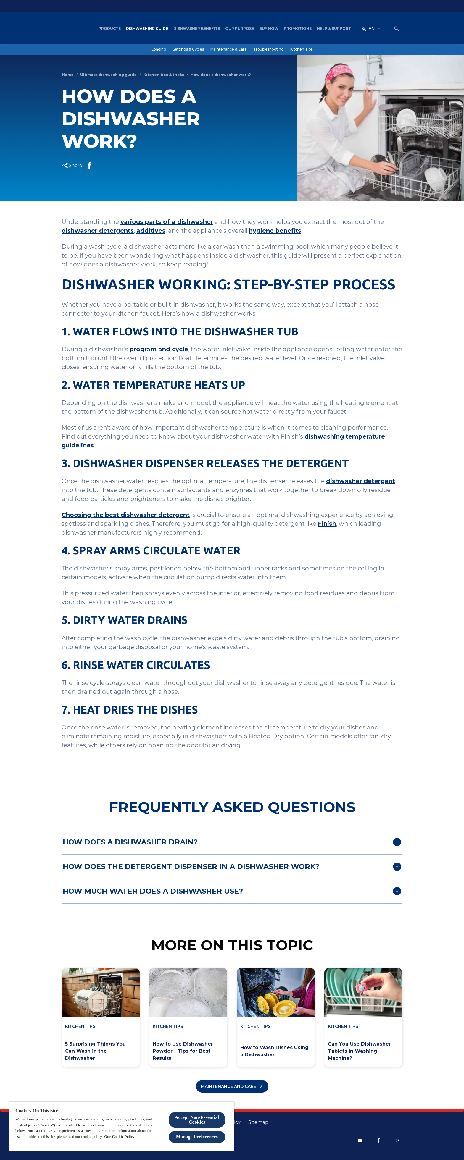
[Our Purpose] (239, 29)
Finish (327, 523)
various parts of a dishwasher (166, 221)
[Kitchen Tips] (301, 49)
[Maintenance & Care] (228, 49)
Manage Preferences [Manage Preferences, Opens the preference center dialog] (197, 1136)
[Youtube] (360, 1140)
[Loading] (159, 49)
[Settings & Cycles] (188, 49)
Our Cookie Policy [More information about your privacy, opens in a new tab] (119, 1136)
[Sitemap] (258, 1122)
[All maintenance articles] (232, 1086)
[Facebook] (379, 1140)
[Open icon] (396, 29)
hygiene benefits (275, 230)
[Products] (109, 29)
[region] (121, 1126)
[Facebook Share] (89, 165)
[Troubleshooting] (268, 49)
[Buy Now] (269, 29)
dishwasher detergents (98, 230)
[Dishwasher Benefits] (196, 29)
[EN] (371, 29)
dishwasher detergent (360, 481)
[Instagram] (397, 1140)
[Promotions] (297, 29)
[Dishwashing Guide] (147, 29)
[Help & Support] (334, 29)
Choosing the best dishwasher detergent (126, 514)
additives (150, 230)
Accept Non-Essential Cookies (197, 1120)
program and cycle (159, 349)
